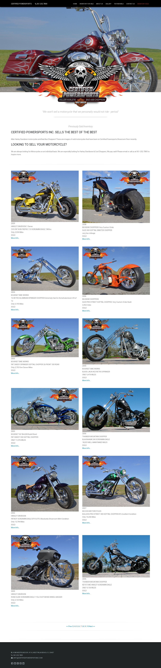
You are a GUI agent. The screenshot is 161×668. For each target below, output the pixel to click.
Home (75, 4)
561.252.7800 (41, 4)
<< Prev (69, 626)
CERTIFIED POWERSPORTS (21, 4)
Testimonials (119, 4)
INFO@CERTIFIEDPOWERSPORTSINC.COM (28, 658)
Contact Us (130, 4)
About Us (99, 4)
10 (88, 626)
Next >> (92, 626)
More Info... (15, 238)
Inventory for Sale (87, 4)
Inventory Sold (143, 4)
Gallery (108, 4)
